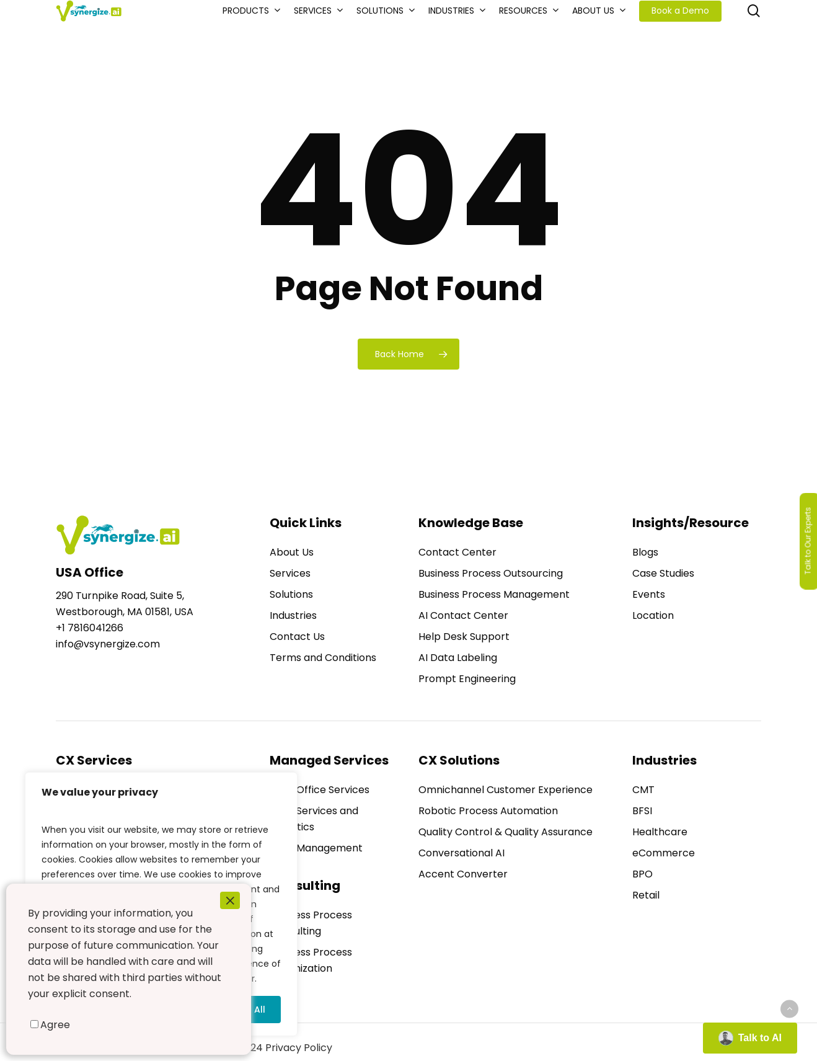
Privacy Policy (298, 1048)
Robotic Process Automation (488, 811)
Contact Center (457, 552)
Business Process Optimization (311, 960)
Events (648, 594)
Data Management (316, 848)
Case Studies (663, 573)
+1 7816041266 (89, 628)
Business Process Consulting (311, 923)
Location (653, 615)
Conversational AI (461, 853)
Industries (293, 615)
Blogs (645, 552)
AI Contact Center (463, 615)
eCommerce (663, 853)
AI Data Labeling (457, 657)
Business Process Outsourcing (490, 573)
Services (290, 573)
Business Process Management (494, 594)
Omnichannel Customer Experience (505, 790)
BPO (642, 874)
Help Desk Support (464, 636)
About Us (292, 552)
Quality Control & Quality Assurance (505, 832)
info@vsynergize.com (108, 644)
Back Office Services (319, 790)
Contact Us (297, 636)
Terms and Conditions (323, 657)
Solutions (291, 594)
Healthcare (659, 832)
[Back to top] (789, 1009)
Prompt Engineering (467, 679)
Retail (646, 895)
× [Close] (230, 900)
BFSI (642, 811)
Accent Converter (463, 874)
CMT (643, 790)
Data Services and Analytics (314, 819)
